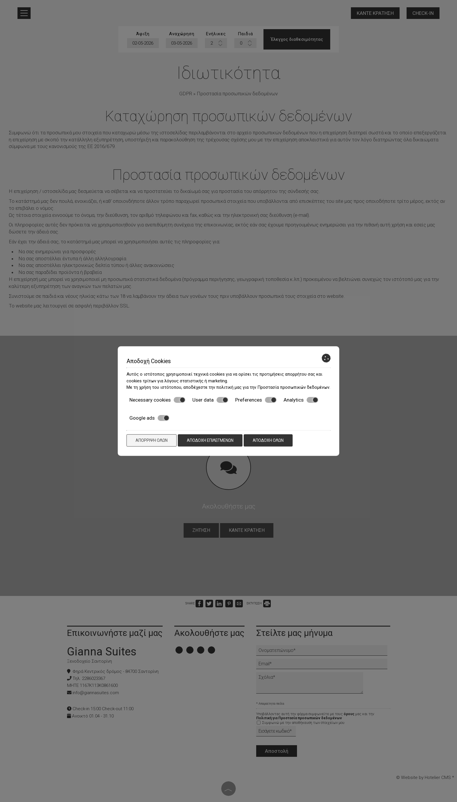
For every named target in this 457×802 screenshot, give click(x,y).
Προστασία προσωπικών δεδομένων (293, 387)
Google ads (149, 418)
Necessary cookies (157, 400)
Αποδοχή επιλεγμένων (210, 440)
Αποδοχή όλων (268, 440)
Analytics (301, 400)
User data (210, 400)
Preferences (256, 400)
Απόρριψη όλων (152, 440)
